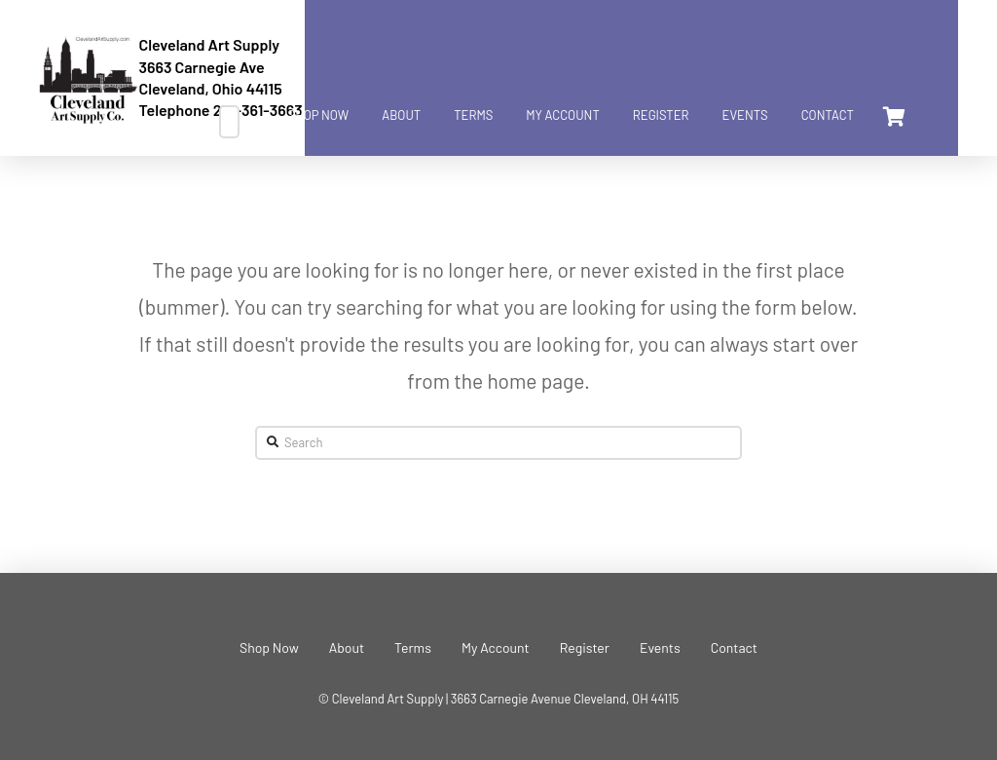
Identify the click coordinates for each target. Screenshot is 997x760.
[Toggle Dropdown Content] (892, 116)
